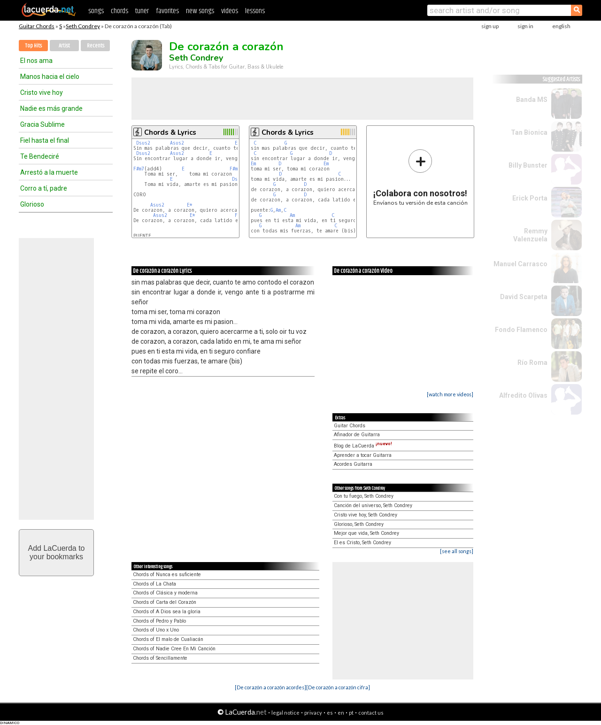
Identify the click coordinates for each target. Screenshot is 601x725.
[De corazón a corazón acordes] (270, 687)
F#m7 (138, 169)
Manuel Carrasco (520, 264)
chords (119, 11)
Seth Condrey (83, 26)
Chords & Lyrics (170, 132)
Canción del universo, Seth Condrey (373, 505)
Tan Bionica (529, 132)
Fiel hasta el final (44, 140)
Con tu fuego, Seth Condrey (363, 496)
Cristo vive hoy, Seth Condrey (365, 515)
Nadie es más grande (51, 108)
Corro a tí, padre (43, 188)
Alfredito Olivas (523, 395)
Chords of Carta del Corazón (164, 602)
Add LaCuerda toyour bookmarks (56, 552)
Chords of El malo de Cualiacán (168, 639)
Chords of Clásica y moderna (165, 593)
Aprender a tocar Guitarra (363, 455)
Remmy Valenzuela (530, 235)
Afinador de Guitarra (357, 435)
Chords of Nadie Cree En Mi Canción (174, 649)
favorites (167, 11)
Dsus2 (143, 143)
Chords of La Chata (154, 584)
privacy (313, 713)
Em (253, 164)
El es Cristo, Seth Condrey (362, 543)
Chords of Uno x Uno (156, 630)
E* (190, 205)
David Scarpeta (523, 297)
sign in (525, 26)
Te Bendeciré (39, 156)
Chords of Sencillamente (160, 658)
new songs (200, 11)
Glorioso (32, 204)
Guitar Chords (36, 26)
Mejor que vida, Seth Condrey (366, 533)
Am (278, 210)
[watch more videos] (450, 394)
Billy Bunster (528, 165)
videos (229, 11)
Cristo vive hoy (41, 92)
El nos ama (36, 60)
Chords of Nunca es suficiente (167, 574)
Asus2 (177, 143)
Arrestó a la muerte (49, 172)
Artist (64, 45)
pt (351, 713)
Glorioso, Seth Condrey (359, 524)
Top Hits (33, 45)
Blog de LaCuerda (363, 446)
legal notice (285, 713)
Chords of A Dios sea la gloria (166, 612)
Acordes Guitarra (353, 464)
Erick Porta (529, 198)
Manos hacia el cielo (49, 76)
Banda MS (531, 99)
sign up (490, 26)
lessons (255, 11)
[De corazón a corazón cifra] (338, 687)
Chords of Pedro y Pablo (159, 621)
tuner (142, 11)
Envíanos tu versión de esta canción (420, 177)
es (330, 713)
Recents (95, 45)
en (341, 713)
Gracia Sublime (42, 124)
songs (96, 11)
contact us (371, 713)
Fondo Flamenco (521, 329)
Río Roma (532, 362)
